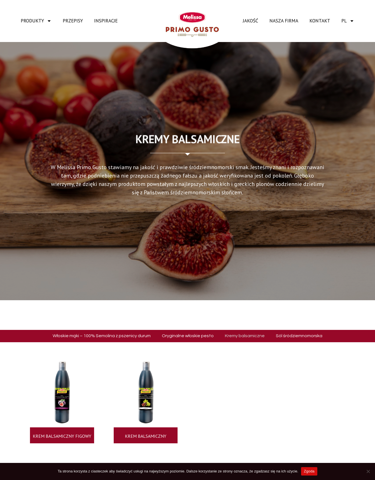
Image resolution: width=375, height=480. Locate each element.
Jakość (250, 21)
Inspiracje (106, 21)
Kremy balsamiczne (245, 336)
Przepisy (73, 21)
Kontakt (319, 21)
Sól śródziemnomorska (299, 336)
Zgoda (309, 471)
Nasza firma (283, 21)
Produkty (36, 21)
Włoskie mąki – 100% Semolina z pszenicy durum (102, 336)
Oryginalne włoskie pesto (188, 336)
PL (347, 21)
